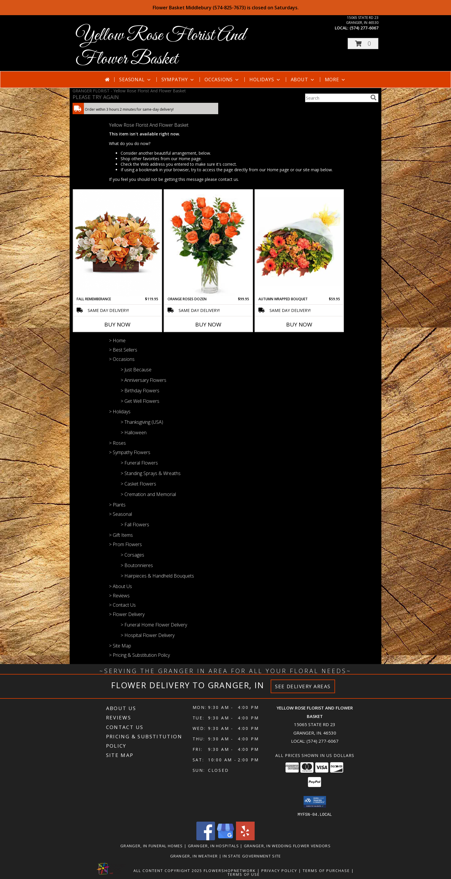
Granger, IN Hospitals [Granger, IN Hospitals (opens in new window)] (213, 845)
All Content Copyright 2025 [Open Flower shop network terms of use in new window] (167, 870)
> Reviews (119, 595)
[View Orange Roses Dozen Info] (208, 243)
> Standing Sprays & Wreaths (151, 473)
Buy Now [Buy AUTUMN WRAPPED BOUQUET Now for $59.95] (299, 324)
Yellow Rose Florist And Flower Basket (160, 47)
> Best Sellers (123, 350)
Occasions (222, 79)
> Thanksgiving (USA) (142, 422)
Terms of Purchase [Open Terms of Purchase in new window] (326, 870)
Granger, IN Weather (194, 855)
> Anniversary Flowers (143, 380)
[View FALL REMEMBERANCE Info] (117, 243)
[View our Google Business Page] (225, 838)
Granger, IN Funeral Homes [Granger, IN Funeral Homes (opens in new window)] (151, 845)
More (335, 79)
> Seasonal (120, 514)
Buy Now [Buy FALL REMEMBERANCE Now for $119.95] (117, 324)
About (303, 79)
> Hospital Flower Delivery (148, 635)
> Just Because (136, 369)
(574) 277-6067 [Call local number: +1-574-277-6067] (364, 28)
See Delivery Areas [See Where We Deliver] (303, 686)
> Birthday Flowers (140, 390)
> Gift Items (121, 535)
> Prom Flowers (125, 544)
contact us (228, 179)
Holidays (265, 79)
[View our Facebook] (205, 838)
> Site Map (120, 646)
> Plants (117, 505)
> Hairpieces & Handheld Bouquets (157, 576)
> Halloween (134, 432)
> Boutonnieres (137, 565)
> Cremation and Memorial (148, 494)
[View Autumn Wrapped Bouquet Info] (299, 243)
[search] (373, 97)
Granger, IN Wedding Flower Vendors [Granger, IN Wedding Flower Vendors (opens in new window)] (287, 845)
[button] (363, 43)
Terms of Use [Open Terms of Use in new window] (244, 874)
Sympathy (178, 79)
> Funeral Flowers (139, 463)
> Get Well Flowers (140, 401)
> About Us (120, 586)
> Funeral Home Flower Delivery (154, 625)
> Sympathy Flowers (129, 452)
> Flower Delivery (127, 614)
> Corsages (132, 555)
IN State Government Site (252, 855)
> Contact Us (122, 605)
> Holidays (120, 411)
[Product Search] (336, 98)
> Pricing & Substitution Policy (139, 655)
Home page (190, 158)
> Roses (117, 443)
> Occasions (122, 359)
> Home (117, 340)
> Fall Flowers (135, 524)
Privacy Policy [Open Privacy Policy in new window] (279, 870)
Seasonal (135, 79)
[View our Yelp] (245, 838)
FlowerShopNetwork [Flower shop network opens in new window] (230, 870)
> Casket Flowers (138, 484)
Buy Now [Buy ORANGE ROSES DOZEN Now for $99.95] (208, 324)
